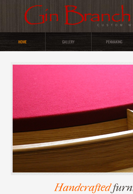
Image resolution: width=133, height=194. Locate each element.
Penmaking (114, 41)
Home (22, 41)
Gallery (68, 41)
